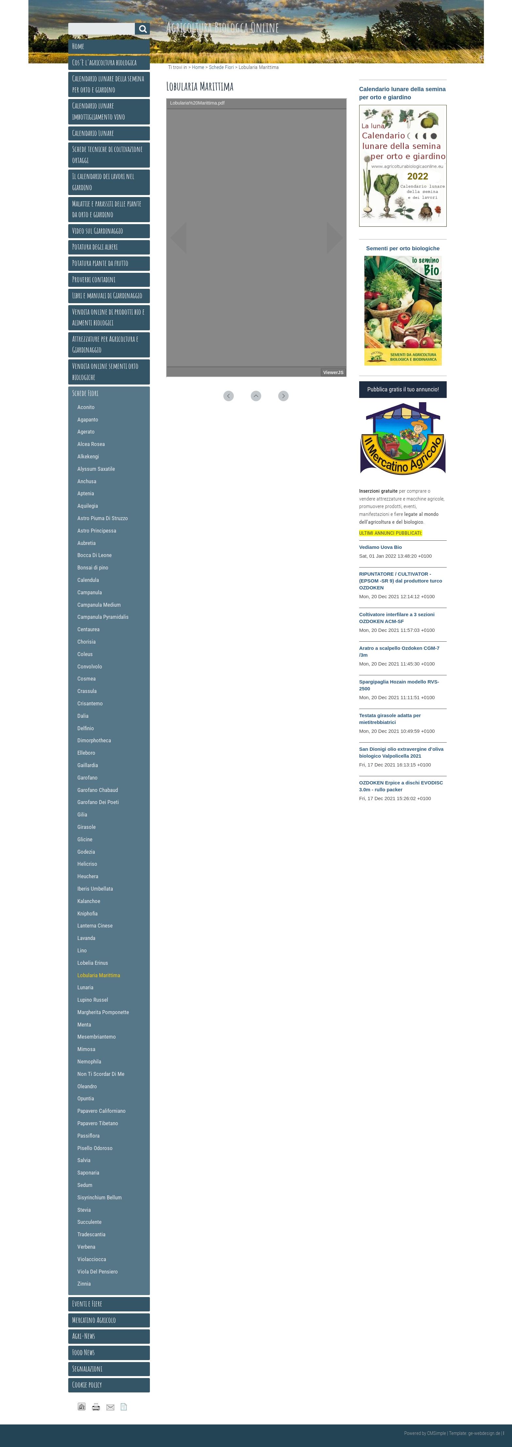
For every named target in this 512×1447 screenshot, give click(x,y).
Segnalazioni (87, 1368)
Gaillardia (87, 765)
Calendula (88, 580)
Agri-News (83, 1336)
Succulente (89, 1222)
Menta (84, 1024)
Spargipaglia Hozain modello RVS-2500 (399, 685)
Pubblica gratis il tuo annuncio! (403, 389)
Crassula (87, 691)
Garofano (87, 777)
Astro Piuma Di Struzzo (102, 518)
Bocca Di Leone (94, 555)
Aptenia (85, 493)
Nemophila (89, 1061)
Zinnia (84, 1283)
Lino (82, 950)
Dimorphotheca (94, 740)
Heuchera (87, 876)
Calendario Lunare (93, 133)
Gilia (82, 814)
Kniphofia (87, 913)
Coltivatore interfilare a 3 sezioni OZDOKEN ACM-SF (397, 618)
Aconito (86, 407)
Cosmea (86, 678)
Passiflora (88, 1135)
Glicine (84, 839)
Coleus (85, 654)
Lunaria (85, 987)
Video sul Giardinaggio (97, 231)
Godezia (86, 851)
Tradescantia (91, 1234)
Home (198, 67)
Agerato (86, 431)
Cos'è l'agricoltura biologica (104, 62)
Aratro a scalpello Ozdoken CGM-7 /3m (399, 651)
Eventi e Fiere (87, 1303)
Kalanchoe (88, 901)
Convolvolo (89, 666)
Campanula (89, 592)
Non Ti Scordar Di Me (100, 1074)
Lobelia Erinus (92, 963)
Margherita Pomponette (103, 1012)
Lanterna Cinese (95, 925)
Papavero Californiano (101, 1111)
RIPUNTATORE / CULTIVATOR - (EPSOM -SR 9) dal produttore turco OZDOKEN (400, 580)
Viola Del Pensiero (97, 1271)
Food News (83, 1352)
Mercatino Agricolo (94, 1320)
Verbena (86, 1246)
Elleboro (86, 752)
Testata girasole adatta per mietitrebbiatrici (390, 719)
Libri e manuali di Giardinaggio (107, 295)
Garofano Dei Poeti (98, 802)
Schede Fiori (221, 67)
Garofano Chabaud (97, 790)
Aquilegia (87, 505)
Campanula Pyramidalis (103, 617)
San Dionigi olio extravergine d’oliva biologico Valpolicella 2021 (401, 752)
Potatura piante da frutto (100, 263)
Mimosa (86, 1049)
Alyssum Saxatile (96, 469)
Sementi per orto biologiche (403, 248)
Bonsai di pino (92, 567)
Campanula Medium (99, 604)
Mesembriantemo (96, 1036)
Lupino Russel (92, 999)
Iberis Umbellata (95, 888)
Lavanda (86, 938)
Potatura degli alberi (95, 247)
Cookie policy (87, 1384)
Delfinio (85, 728)
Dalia (82, 716)
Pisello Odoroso (95, 1148)
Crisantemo (90, 703)
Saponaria (88, 1172)
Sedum (84, 1185)
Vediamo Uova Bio (380, 547)
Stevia (84, 1210)
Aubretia (86, 543)
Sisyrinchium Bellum (99, 1197)
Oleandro (87, 1086)
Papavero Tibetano (97, 1123)
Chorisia (86, 641)
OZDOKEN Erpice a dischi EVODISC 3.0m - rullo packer (401, 786)
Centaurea (88, 629)
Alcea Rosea (91, 444)
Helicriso (87, 864)
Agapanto (87, 419)
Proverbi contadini (93, 279)
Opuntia (85, 1098)
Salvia (83, 1160)
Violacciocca (91, 1259)
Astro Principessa (96, 530)
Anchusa (86, 481)
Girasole (86, 827)
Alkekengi (88, 456)
